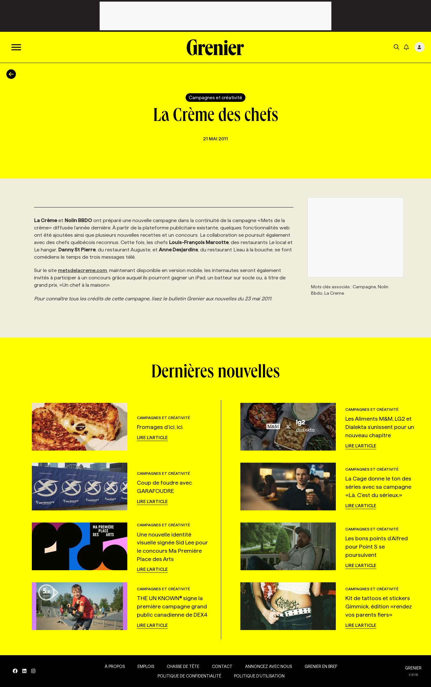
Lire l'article (152, 437)
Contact (222, 666)
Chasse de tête (183, 666)
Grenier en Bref (321, 666)
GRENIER (413, 668)
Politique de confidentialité (189, 676)
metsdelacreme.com (82, 270)
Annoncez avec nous (268, 666)
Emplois (146, 666)
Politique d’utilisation (259, 676)
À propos (115, 666)
